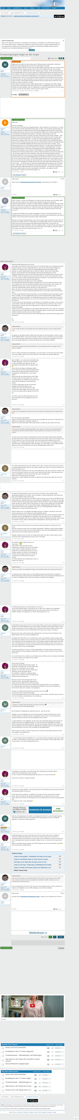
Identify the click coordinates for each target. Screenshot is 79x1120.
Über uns (15, 1112)
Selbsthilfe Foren (17, 8)
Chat (38, 8)
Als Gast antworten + (6, 58)
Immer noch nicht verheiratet (15, 1047)
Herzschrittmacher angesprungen (17, 1064)
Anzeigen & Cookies (33, 1112)
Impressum (20, 1112)
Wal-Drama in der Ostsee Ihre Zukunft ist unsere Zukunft (25, 1086)
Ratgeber (32, 8)
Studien (54, 8)
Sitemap (54, 1112)
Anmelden (60, 10)
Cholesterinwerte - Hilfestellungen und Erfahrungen (23, 1055)
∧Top (75, 1118)
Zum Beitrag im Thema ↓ (19, 175)
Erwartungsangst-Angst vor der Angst (19, 54)
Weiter (61, 937)
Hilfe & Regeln (45, 8)
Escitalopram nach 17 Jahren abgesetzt (19, 1051)
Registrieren (53, 10)
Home (3, 8)
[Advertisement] (26, 594)
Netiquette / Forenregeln (47, 1112)
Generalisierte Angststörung (32, 1096)
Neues (9, 8)
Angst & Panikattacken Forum (17, 1096)
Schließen (31, 50)
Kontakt (10, 1112)
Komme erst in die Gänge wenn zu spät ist (20, 1090)
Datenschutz (26, 1112)
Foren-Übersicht (5, 1096)
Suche (25, 8)
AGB (40, 1112)
